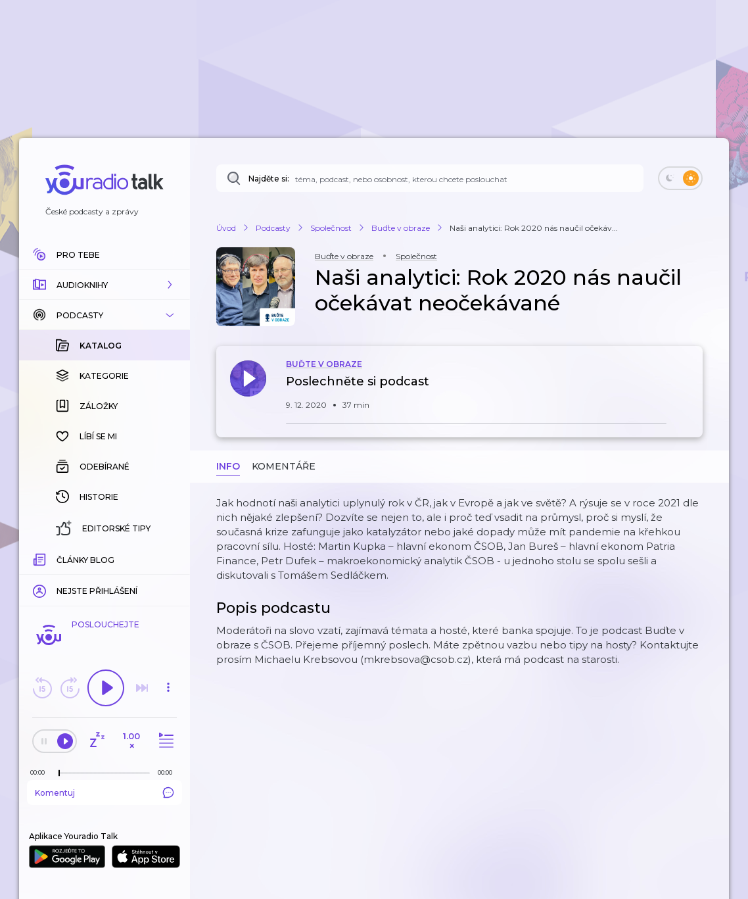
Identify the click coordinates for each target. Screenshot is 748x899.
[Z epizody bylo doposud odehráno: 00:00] (40, 772)
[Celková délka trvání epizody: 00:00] (168, 772)
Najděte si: (268, 178)
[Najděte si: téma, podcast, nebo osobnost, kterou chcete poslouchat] (429, 178)
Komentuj (104, 792)
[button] (104, 285)
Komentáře (284, 466)
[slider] (59, 773)
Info (228, 466)
